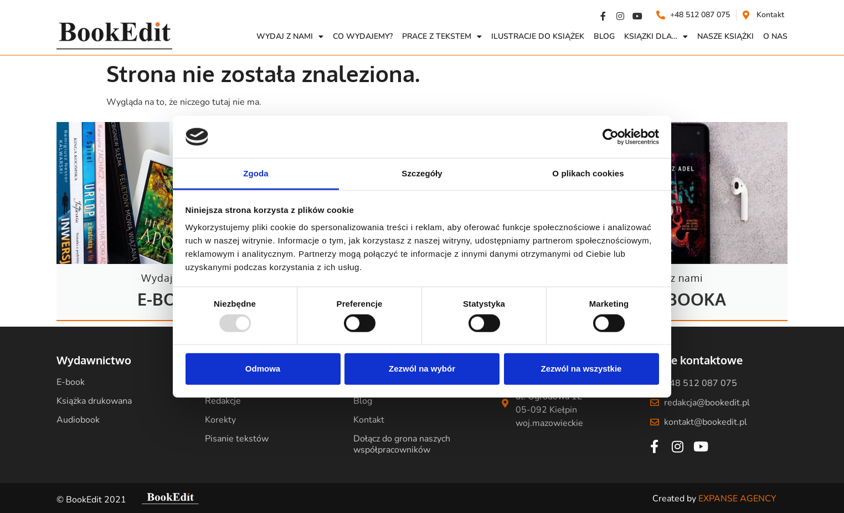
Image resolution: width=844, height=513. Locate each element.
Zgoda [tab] (256, 173)
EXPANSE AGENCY (737, 498)
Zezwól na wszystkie (581, 368)
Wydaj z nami (289, 36)
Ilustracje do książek (537, 36)
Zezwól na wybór (422, 368)
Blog (604, 36)
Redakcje (223, 401)
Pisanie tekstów (237, 438)
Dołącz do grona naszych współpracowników (401, 444)
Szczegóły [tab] (422, 173)
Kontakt (368, 419)
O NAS (775, 36)
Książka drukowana (94, 401)
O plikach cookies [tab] (588, 173)
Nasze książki (725, 36)
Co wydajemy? (363, 36)
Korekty (220, 419)
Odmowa (262, 368)
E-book (70, 382)
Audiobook (78, 419)
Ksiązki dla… (656, 36)
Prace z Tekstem (442, 36)
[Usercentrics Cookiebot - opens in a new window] (610, 137)
